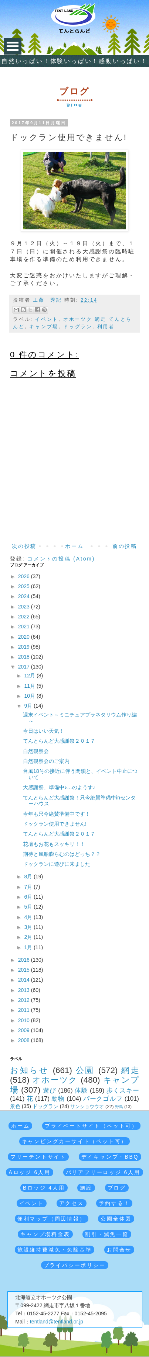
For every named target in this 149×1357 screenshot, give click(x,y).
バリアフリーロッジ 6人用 (103, 1172)
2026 (24, 576)
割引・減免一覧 (107, 1234)
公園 (85, 1070)
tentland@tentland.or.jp (56, 1322)
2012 (24, 1000)
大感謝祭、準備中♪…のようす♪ (59, 787)
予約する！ (114, 1203)
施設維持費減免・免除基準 (54, 1250)
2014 (24, 980)
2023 (24, 607)
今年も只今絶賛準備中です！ (56, 814)
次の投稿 (24, 546)
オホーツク (55, 1079)
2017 (24, 667)
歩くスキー (122, 1090)
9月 (29, 706)
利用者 (106, 326)
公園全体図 (116, 1219)
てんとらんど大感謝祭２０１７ (59, 741)
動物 (57, 1098)
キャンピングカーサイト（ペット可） (75, 1141)
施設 (86, 1188)
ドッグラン (77, 326)
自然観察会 (36, 751)
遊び (49, 1090)
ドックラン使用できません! (55, 824)
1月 (29, 947)
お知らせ (29, 1070)
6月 (29, 897)
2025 (24, 586)
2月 (29, 937)
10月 (30, 696)
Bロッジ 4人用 (44, 1188)
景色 (15, 1106)
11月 (30, 686)
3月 (29, 927)
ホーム (74, 546)
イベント (46, 319)
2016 (24, 960)
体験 (81, 1090)
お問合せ (119, 1250)
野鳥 (119, 1106)
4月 (29, 917)
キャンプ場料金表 (45, 1234)
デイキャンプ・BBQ (110, 1157)
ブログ (117, 1188)
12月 (30, 675)
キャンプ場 (43, 326)
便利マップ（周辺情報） (51, 1219)
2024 (24, 596)
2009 (24, 1030)
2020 (24, 637)
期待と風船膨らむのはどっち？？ (62, 854)
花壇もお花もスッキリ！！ (54, 844)
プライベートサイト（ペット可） (91, 1126)
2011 (24, 1010)
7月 (29, 887)
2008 (24, 1040)
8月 (29, 876)
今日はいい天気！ (43, 731)
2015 (24, 970)
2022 (24, 617)
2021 (24, 626)
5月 (29, 907)
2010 (24, 1020)
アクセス (71, 1203)
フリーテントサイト (38, 1157)
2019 (24, 647)
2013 (24, 990)
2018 (24, 657)
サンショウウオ (87, 1106)
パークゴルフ (102, 1098)
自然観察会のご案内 (46, 761)
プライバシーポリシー (75, 1265)
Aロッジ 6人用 (29, 1172)
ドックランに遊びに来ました (56, 864)
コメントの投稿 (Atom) (61, 559)
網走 (130, 1070)
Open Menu (12, 46)
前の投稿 (124, 546)
